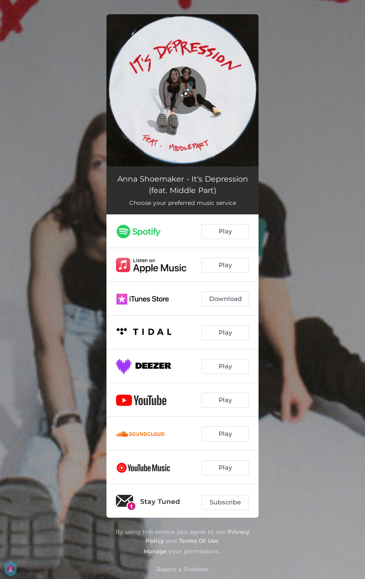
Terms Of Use (199, 540)
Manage (155, 551)
